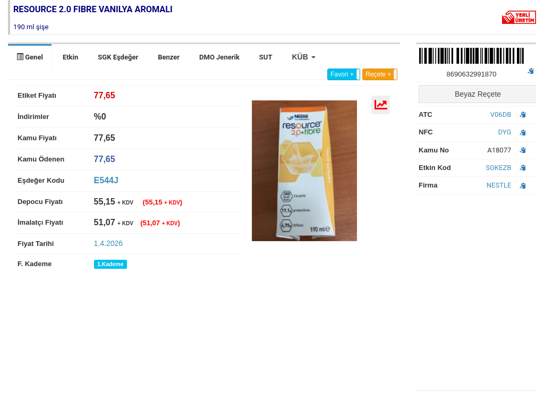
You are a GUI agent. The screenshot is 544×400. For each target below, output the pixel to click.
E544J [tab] (106, 180)
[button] (303, 57)
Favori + (342, 74)
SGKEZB (498, 168)
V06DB (501, 114)
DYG (505, 132)
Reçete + (378, 74)
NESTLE (499, 185)
